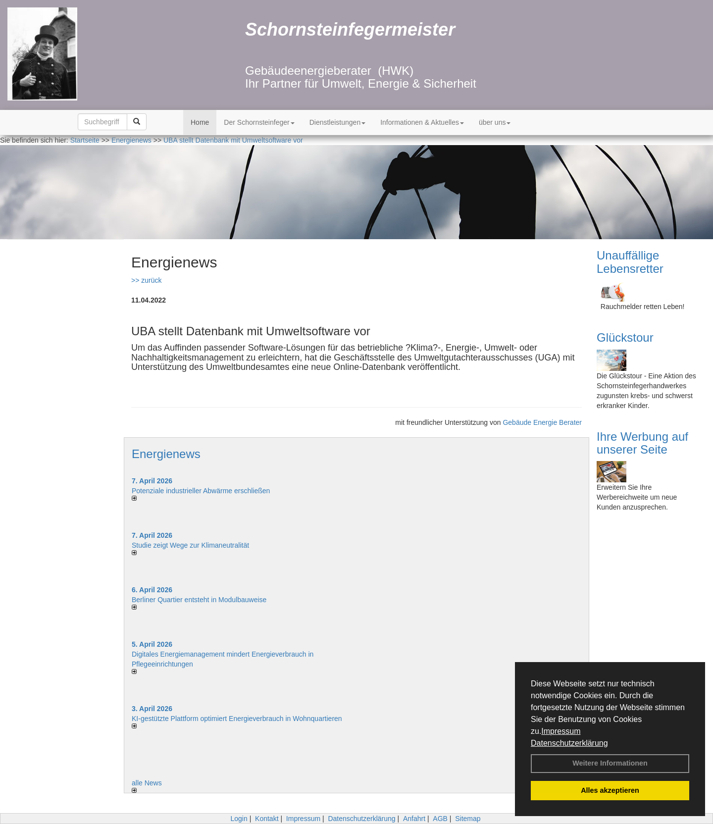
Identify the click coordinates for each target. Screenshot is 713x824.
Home (200, 122)
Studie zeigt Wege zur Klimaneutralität (190, 545)
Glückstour (625, 337)
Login (238, 819)
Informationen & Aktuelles (422, 122)
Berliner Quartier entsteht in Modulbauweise (199, 600)
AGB (440, 819)
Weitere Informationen (610, 763)
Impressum (560, 731)
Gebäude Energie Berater (542, 422)
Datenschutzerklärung (569, 743)
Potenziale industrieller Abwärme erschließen (201, 491)
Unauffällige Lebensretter (630, 262)
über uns (494, 122)
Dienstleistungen (337, 122)
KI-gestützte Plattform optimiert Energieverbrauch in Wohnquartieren (237, 718)
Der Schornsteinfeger (259, 122)
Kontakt (266, 819)
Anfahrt (414, 819)
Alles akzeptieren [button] (610, 790)
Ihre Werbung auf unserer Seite (642, 443)
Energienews (166, 454)
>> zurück (146, 280)
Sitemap (467, 819)
